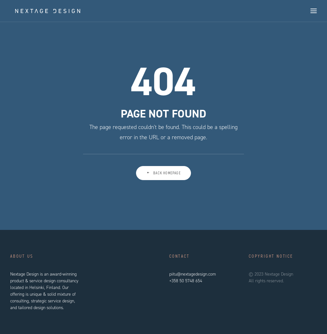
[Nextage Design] (43, 11)
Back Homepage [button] (163, 173)
